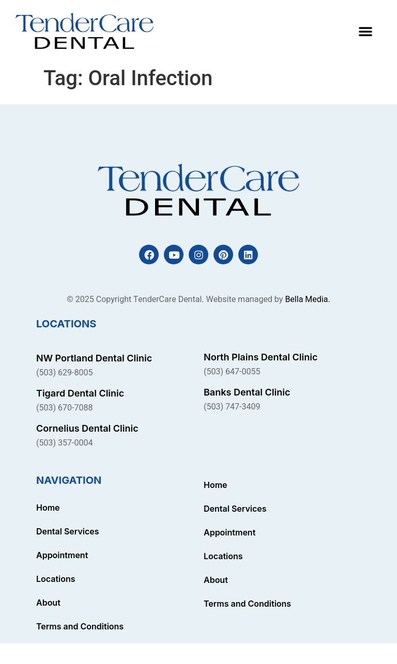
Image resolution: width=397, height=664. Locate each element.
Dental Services (67, 531)
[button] (365, 31)
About (48, 602)
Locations (55, 579)
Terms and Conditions (80, 626)
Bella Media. (307, 299)
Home (48, 507)
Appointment (62, 555)
